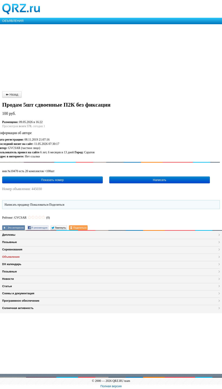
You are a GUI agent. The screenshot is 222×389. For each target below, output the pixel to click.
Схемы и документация (18, 293)
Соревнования (12, 249)
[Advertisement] (111, 56)
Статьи (7, 286)
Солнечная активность (18, 308)
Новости (8, 278)
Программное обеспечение (20, 300)
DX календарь (11, 264)
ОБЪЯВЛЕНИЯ (12, 20)
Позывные (9, 242)
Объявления (11, 256)
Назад (12, 94)
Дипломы (8, 234)
